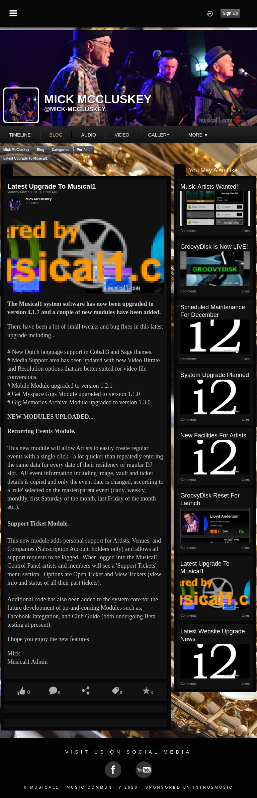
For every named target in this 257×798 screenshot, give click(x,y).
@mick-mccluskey (75, 109)
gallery (158, 135)
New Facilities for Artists (213, 435)
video (122, 135)
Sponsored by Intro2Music (189, 787)
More (198, 135)
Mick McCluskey (16, 150)
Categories (60, 150)
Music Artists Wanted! (209, 186)
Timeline (20, 135)
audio (88, 135)
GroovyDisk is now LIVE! (214, 246)
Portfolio (84, 150)
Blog (40, 150)
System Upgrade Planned (214, 375)
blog (56, 135)
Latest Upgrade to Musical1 (25, 158)
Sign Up (230, 13)
